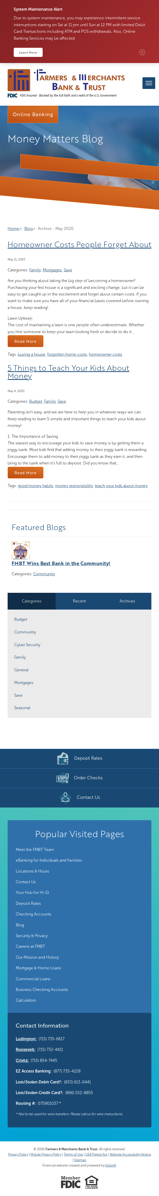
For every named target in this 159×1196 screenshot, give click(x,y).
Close (142, 52)
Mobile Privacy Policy (45, 1154)
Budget (35, 401)
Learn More (28, 52)
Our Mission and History (37, 957)
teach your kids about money (121, 485)
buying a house (31, 354)
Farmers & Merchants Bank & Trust (71, 1149)
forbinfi (110, 1165)
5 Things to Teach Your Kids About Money (68, 372)
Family (35, 270)
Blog (28, 228)
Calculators (26, 1000)
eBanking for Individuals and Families (49, 860)
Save (68, 270)
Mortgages (52, 270)
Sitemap (80, 1160)
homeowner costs (105, 354)
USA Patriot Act (96, 1154)
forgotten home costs (67, 354)
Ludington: (26, 1038)
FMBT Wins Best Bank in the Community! (61, 563)
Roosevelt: (25, 1049)
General (21, 669)
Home (13, 228)
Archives (127, 601)
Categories (31, 601)
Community (44, 573)
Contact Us (26, 881)
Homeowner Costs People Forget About (79, 244)
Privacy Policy (18, 1154)
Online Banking (33, 114)
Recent (79, 601)
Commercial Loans (33, 978)
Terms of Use (73, 1154)
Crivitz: (22, 1060)
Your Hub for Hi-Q (32, 892)
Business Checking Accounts (42, 989)
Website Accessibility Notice (130, 1154)
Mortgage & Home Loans (38, 968)
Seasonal (22, 707)
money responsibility (74, 485)
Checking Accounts (33, 914)
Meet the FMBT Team (35, 849)
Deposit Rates (28, 903)
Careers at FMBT (30, 946)
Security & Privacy (32, 935)
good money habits (35, 485)
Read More (25, 341)
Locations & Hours (32, 871)
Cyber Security (27, 644)
